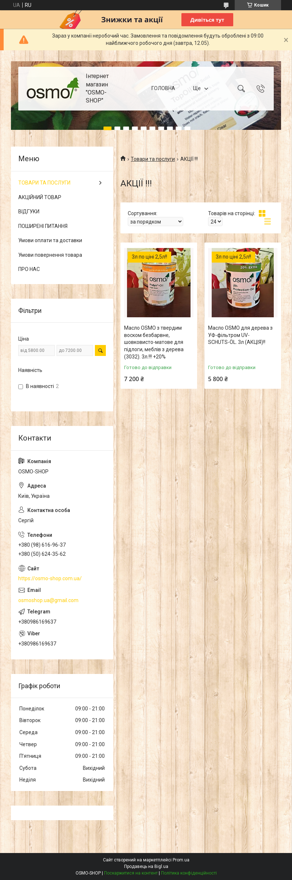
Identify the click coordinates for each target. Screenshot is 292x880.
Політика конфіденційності (189, 873)
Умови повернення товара (50, 255)
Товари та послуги (153, 159)
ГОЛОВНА (163, 88)
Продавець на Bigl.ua (146, 866)
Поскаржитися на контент (131, 873)
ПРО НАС (29, 269)
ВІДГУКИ (28, 211)
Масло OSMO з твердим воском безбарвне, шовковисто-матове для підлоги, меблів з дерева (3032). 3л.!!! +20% (154, 342)
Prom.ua (181, 859)
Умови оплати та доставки (50, 240)
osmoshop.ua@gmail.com (48, 600)
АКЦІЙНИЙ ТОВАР (39, 197)
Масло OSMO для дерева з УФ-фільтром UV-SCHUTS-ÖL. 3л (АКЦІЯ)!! (240, 335)
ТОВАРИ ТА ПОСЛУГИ (44, 183)
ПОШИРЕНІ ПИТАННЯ (43, 226)
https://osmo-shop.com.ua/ (50, 578)
